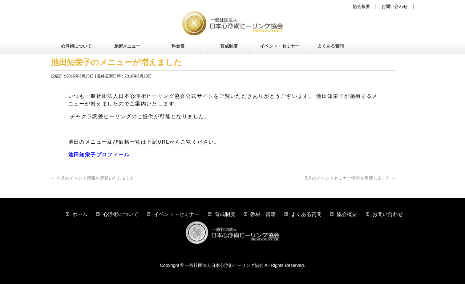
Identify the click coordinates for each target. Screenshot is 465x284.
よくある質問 (306, 214)
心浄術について (120, 214)
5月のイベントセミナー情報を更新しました (350, 178)
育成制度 (225, 214)
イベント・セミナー (176, 214)
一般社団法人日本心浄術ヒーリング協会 (224, 265)
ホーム (80, 214)
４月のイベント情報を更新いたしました (93, 178)
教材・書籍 (263, 214)
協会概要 (361, 6)
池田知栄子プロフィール (99, 154)
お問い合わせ (394, 6)
